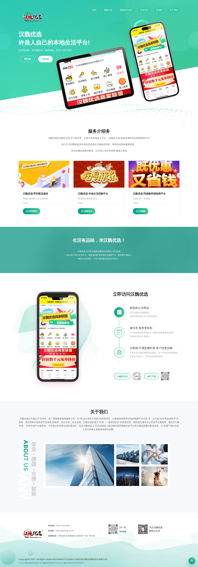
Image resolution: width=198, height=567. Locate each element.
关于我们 (174, 10)
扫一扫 (122, 527)
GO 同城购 (140, 211)
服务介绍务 (99, 131)
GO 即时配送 (31, 211)
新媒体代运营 (126, 10)
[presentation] (18, 175)
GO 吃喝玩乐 (86, 211)
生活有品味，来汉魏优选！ (99, 240)
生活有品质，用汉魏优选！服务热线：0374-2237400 (45, 50)
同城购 (159, 10)
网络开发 (108, 10)
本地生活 (144, 10)
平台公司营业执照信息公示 (30, 562)
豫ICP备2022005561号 (74, 562)
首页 (94, 10)
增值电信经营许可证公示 (52, 562)
